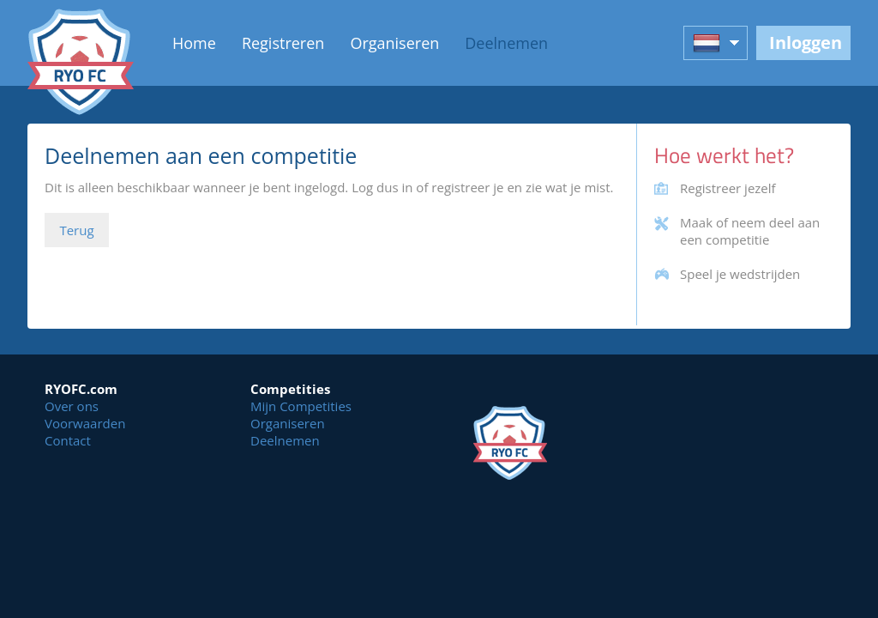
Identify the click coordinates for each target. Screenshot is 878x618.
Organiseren (394, 43)
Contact (68, 440)
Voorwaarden (85, 423)
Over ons (72, 406)
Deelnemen (506, 43)
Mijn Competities (301, 406)
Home (194, 43)
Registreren (283, 43)
